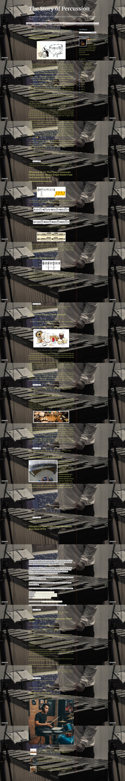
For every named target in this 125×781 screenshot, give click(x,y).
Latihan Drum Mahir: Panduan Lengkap (40, 693)
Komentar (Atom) (38, 687)
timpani (70, 165)
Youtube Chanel (57, 24)
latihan (69, 306)
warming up (37, 309)
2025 (82, 72)
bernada (47, 163)
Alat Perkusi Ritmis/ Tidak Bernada (47, 314)
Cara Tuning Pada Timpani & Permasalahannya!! (44, 36)
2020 (82, 79)
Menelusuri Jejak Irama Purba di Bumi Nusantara (49, 767)
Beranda (47, 685)
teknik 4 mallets (64, 308)
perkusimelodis (51, 165)
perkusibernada (44, 165)
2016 (82, 87)
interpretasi (64, 306)
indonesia (50, 519)
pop (42, 613)
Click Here (64, 80)
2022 (82, 74)
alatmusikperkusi (41, 163)
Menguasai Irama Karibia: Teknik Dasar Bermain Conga (50, 749)
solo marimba (57, 308)
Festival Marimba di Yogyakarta (45, 457)
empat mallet (51, 306)
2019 (82, 82)
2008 (82, 92)
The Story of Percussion (59, 8)
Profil (37, 24)
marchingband (36, 308)
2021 (82, 77)
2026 (82, 59)
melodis (64, 163)
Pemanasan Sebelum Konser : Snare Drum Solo (89, 67)
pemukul (39, 389)
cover (36, 612)
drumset (50, 387)
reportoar (70, 389)
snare (34, 390)
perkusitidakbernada (56, 389)
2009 (82, 89)
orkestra (31, 165)
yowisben (60, 613)
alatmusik (35, 163)
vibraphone (31, 309)
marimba (42, 308)
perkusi (38, 165)
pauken (35, 165)
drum (46, 387)
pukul (59, 165)
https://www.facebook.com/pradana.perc (46, 594)
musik (67, 163)
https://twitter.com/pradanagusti (42, 597)
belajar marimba (44, 306)
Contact (46, 24)
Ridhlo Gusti (92, 39)
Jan (83, 61)
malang (56, 612)
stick (62, 165)
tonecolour (31, 167)
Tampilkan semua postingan (62, 31)
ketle (57, 163)
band (34, 612)
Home (30, 24)
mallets (60, 163)
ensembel (51, 163)
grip (55, 163)
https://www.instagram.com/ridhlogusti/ (46, 596)
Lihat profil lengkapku (84, 54)
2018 (82, 84)
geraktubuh (56, 306)
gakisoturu (52, 612)
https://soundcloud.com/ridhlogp (45, 592)
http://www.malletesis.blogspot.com (52, 601)
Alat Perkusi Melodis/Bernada (44, 395)
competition (38, 519)
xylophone (43, 309)
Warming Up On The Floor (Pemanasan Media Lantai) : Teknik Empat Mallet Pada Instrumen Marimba (50, 175)
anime (34, 519)
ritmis (30, 390)
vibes (37, 521)
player (56, 165)
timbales (66, 165)
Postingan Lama (69, 685)
